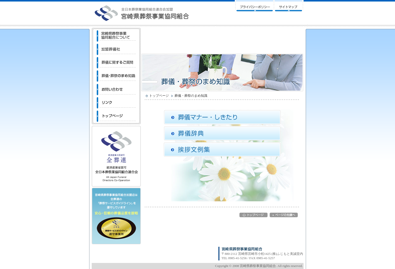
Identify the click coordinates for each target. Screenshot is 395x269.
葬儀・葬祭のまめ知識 (191, 95)
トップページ (159, 95)
